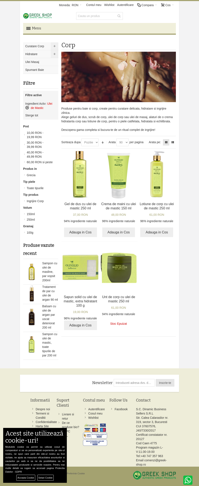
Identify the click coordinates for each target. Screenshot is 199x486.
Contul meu (93, 5)
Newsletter (102, 382)
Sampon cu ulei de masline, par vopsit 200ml (49, 272)
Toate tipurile (35, 188)
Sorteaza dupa (71, 142)
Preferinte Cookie (76, 473)
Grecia (31, 175)
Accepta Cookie (25, 477)
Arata (112, 142)
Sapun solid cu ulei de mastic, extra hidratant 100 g (80, 301)
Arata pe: (155, 142)
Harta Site (42, 426)
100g (30, 232)
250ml (31, 219)
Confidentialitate (46, 422)
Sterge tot (31, 115)
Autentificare (125, 5)
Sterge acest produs (27, 108)
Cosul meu (95, 413)
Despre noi (43, 409)
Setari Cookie (45, 477)
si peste (40, 162)
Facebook (121, 409)
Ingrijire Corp (35, 201)
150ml (31, 214)
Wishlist (109, 5)
